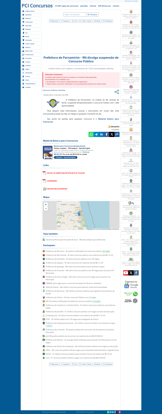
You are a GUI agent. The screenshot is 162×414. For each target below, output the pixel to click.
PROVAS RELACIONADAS (57, 189)
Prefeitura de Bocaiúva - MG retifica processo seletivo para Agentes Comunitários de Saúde (80, 292)
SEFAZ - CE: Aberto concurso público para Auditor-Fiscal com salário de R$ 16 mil (79, 354)
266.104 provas (104, 6)
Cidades (26, 65)
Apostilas (27, 15)
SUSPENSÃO (52, 181)
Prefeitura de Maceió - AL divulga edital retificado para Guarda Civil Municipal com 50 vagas (81, 341)
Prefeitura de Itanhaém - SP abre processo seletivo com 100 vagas (72, 259)
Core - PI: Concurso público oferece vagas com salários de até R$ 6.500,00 (75, 358)
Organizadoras (28, 83)
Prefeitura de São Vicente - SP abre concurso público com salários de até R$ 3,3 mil (79, 255)
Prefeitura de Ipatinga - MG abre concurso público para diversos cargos (75, 266)
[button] (46, 204)
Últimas (26, 47)
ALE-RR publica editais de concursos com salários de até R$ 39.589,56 (74, 336)
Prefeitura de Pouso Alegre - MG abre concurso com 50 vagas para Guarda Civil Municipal (78, 278)
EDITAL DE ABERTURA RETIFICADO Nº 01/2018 (66, 173)
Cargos (26, 62)
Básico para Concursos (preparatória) (69, 146)
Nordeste (27, 40)
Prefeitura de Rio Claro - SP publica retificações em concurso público (78, 251)
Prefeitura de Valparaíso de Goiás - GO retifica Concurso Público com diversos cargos (80, 324)
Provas (26, 76)
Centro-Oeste (28, 43)
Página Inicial (28, 11)
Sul (24, 32)
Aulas (25, 80)
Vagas (25, 69)
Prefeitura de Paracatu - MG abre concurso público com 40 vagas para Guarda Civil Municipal (80, 271)
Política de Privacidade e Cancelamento (54, 412)
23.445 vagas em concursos (66, 6)
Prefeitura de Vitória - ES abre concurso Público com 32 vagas (71, 297)
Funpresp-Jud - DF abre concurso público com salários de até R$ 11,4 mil (75, 315)
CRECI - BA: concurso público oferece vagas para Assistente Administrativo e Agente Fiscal (82, 350)
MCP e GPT (27, 51)
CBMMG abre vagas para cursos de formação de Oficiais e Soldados (73, 283)
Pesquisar (92, 14)
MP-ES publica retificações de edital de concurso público (73, 301)
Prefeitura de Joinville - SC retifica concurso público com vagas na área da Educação (80, 311)
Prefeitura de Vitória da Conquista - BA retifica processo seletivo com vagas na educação (82, 346)
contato (116, 6)
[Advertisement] (64, 39)
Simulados (27, 73)
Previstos (27, 58)
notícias (93, 6)
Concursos (27, 22)
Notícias (26, 18)
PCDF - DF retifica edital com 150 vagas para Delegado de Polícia (72, 319)
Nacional (26, 25)
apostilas (84, 6)
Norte (25, 36)
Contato (26, 87)
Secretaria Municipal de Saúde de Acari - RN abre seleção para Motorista (75, 239)
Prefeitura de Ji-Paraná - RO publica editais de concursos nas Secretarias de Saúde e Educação (80, 330)
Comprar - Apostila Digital (65, 157)
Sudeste (26, 29)
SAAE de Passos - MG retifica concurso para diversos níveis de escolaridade (76, 287)
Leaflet (96, 229)
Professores (27, 54)
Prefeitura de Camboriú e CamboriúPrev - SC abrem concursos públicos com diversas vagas (80, 306)
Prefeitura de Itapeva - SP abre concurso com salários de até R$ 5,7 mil (74, 263)
